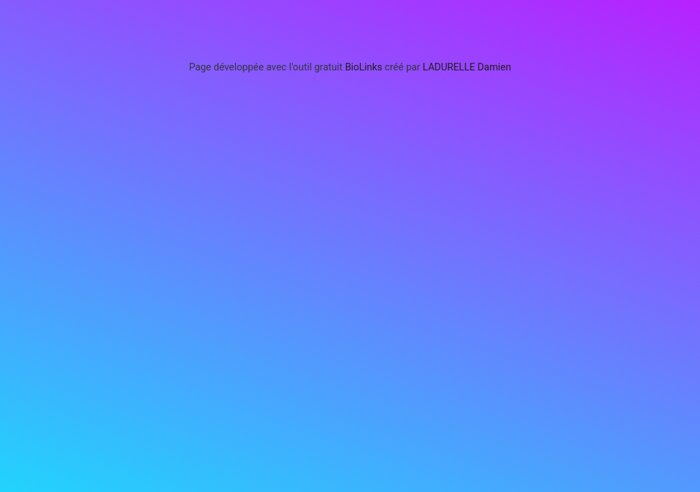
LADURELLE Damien (466, 67)
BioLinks (364, 67)
